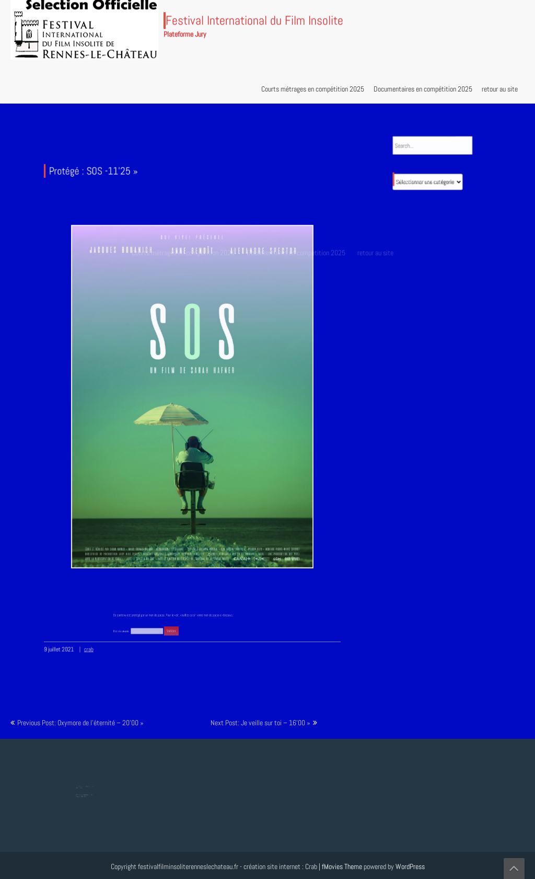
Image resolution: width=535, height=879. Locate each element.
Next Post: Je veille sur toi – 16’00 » (260, 722)
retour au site (500, 89)
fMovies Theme (342, 866)
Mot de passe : (151, 615)
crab (95, 636)
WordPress (410, 866)
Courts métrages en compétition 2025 (312, 89)
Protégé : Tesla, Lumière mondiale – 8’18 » (85, 794)
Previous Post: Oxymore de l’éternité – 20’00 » (80, 722)
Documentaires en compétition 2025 (423, 89)
